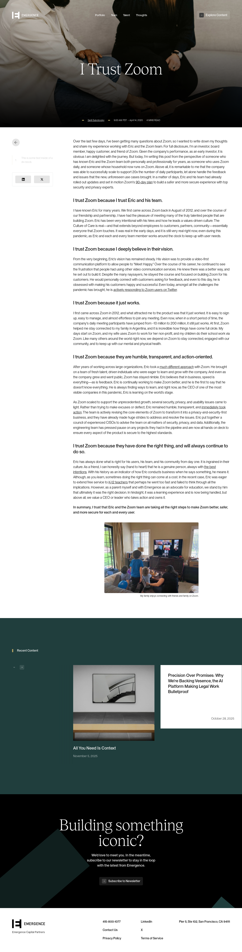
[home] (51, 15)
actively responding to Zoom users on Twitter (145, 290)
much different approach (177, 367)
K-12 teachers (118, 482)
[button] (14, 667)
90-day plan (144, 182)
